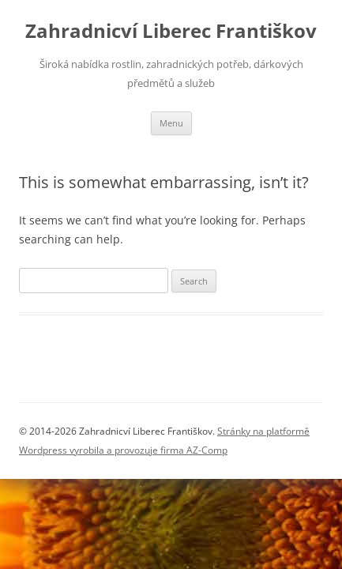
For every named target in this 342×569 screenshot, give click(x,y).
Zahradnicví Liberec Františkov (171, 31)
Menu (171, 123)
